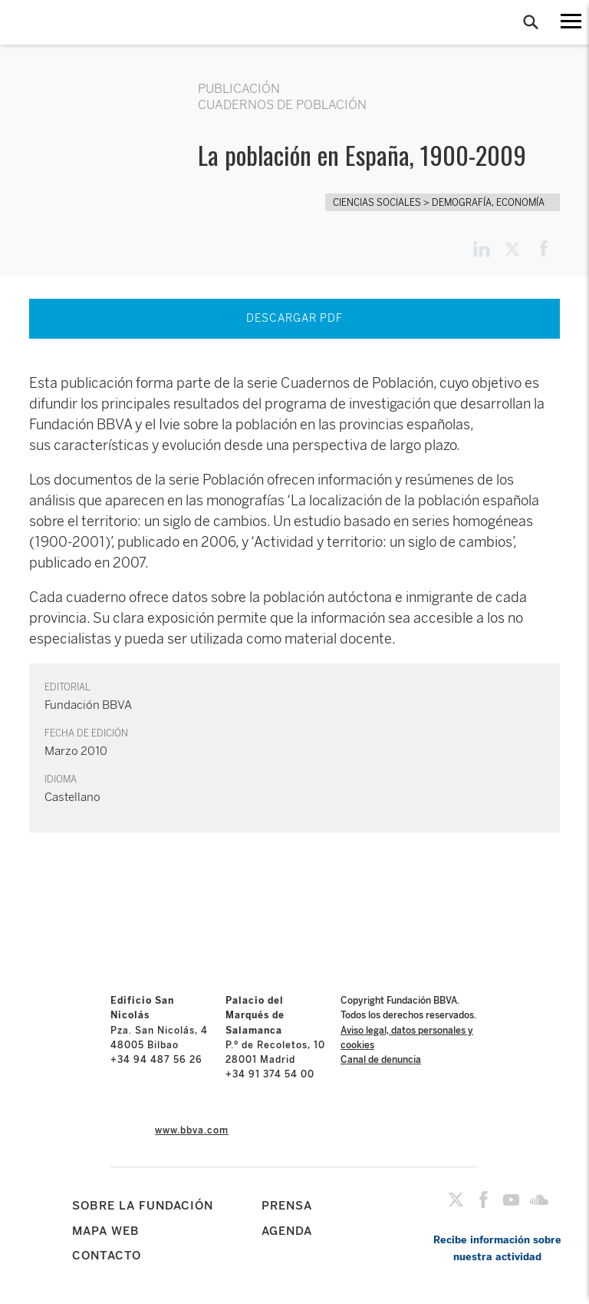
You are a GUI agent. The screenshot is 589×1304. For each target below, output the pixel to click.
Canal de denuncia (381, 1059)
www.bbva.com (192, 1130)
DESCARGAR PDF (294, 318)
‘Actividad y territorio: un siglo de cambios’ (382, 542)
